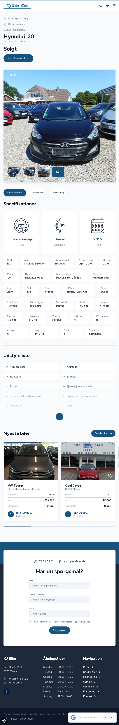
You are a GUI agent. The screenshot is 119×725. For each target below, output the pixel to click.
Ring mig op (59, 630)
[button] (103, 175)
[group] (60, 126)
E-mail (32, 608)
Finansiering (58, 192)
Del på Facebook (14, 24)
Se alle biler (103, 433)
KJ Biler (7, 29)
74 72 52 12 (44, 561)
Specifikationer (14, 192)
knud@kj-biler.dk (72, 561)
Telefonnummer (36, 594)
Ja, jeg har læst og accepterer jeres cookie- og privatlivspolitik (62, 622)
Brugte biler (19, 29)
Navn (31, 580)
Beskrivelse (37, 192)
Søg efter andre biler (18, 58)
